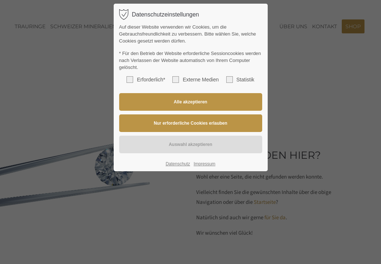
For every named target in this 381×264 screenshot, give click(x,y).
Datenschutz (178, 163)
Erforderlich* (146, 79)
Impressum (204, 163)
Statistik (240, 79)
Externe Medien (195, 79)
